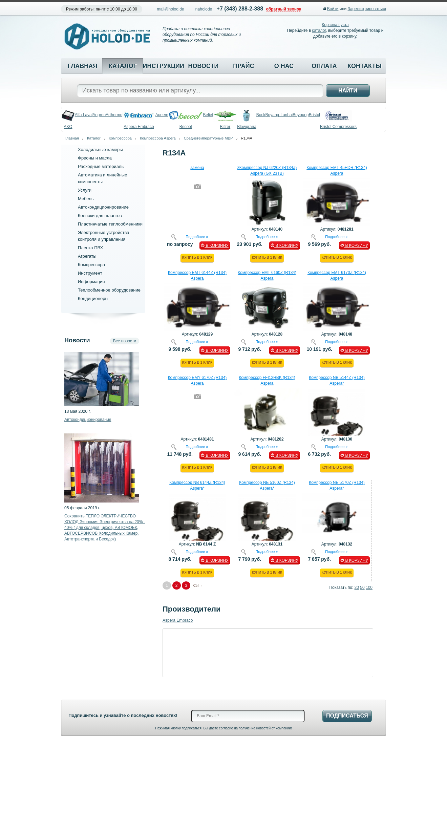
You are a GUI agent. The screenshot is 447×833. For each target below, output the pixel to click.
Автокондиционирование (103, 207)
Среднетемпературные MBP (208, 138)
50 (362, 587)
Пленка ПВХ (90, 247)
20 (357, 587)
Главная (82, 66)
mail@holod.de (170, 9)
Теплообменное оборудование (109, 290)
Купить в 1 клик (197, 257)
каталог (319, 30)
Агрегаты (87, 256)
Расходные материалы (101, 166)
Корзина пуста (335, 24)
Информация (91, 281)
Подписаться (347, 716)
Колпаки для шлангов (100, 215)
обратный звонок (283, 9)
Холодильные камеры (100, 149)
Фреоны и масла (95, 158)
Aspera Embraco (178, 620)
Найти (347, 90)
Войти (333, 8)
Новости (203, 66)
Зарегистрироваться (367, 8)
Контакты (364, 66)
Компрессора (120, 138)
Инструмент (90, 273)
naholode (203, 9)
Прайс (243, 66)
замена (197, 167)
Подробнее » (197, 236)
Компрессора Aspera (158, 138)
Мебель (86, 198)
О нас (284, 66)
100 (369, 587)
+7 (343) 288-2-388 (240, 9)
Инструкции (163, 66)
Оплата (324, 66)
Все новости (124, 341)
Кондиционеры (93, 298)
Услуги (84, 190)
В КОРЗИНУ (215, 245)
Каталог (123, 66)
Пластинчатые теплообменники (110, 224)
